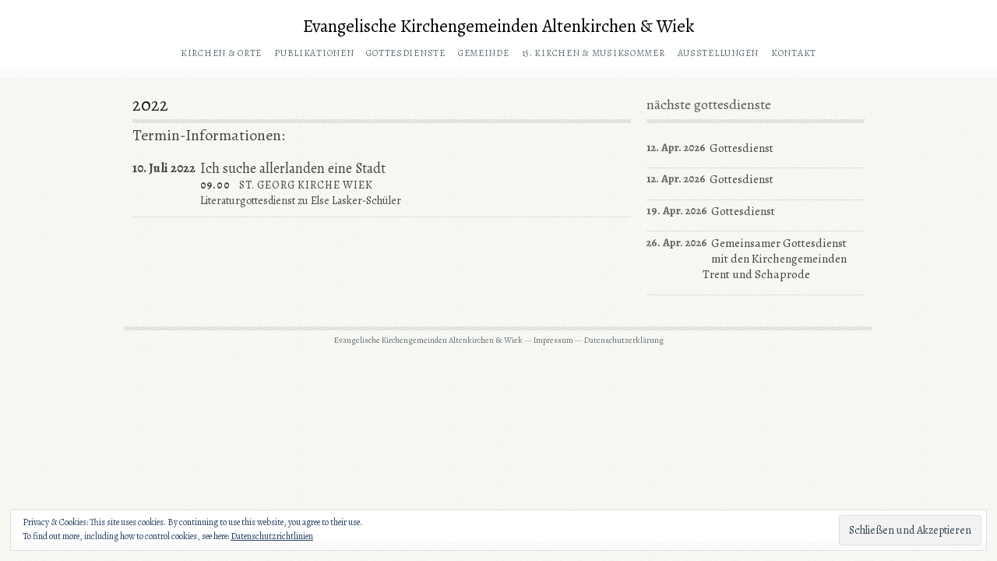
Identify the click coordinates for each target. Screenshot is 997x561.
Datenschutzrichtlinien (272, 536)
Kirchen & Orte (221, 53)
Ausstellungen (718, 53)
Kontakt (793, 53)
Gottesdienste (405, 53)
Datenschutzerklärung (624, 340)
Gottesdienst (741, 148)
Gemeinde (483, 53)
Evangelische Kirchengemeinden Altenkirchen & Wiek (499, 26)
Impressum (553, 340)
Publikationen (314, 53)
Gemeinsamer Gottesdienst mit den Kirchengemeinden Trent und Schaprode (775, 259)
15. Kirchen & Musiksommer (593, 53)
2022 (150, 105)
